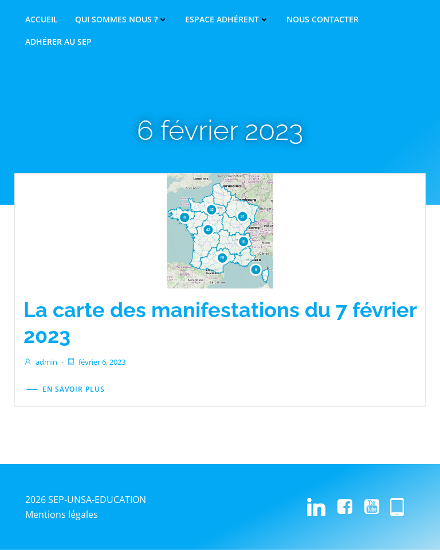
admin (40, 362)
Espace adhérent (227, 19)
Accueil (41, 19)
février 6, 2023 (95, 362)
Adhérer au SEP (58, 42)
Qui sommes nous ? (121, 19)
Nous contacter (322, 19)
